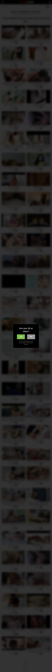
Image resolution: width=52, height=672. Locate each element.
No (31, 337)
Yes (20, 337)
